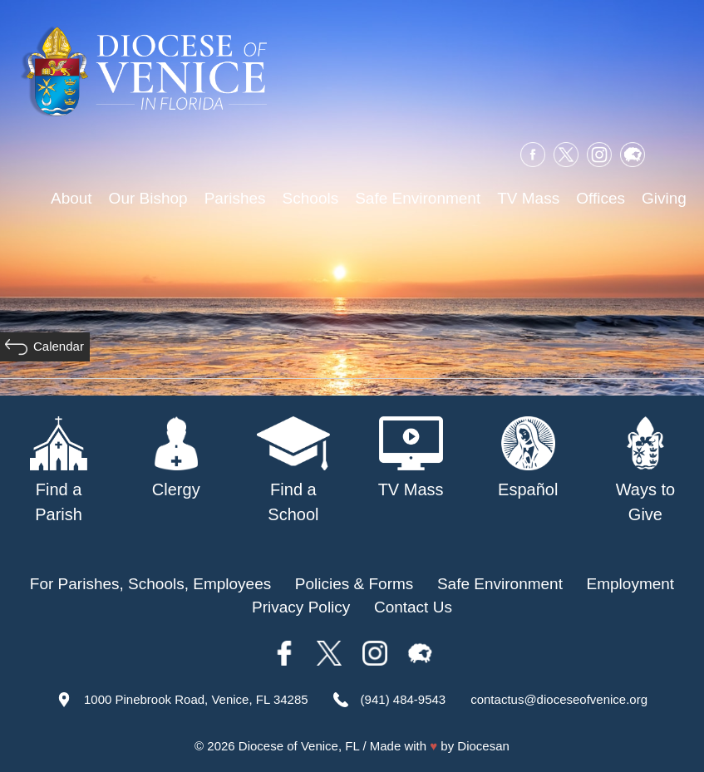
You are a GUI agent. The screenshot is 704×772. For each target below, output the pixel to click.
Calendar (58, 346)
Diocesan (483, 746)
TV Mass (528, 198)
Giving (664, 198)
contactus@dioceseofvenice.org (558, 699)
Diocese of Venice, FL (299, 746)
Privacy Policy (301, 607)
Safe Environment (417, 198)
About (71, 198)
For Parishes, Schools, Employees (150, 584)
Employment (631, 584)
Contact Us (413, 607)
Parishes (235, 198)
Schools (311, 198)
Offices (600, 198)
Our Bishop (148, 198)
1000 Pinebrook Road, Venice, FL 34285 (196, 699)
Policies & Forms (354, 584)
